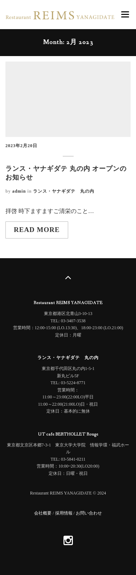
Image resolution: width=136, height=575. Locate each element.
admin (19, 191)
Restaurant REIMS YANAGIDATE (68, 303)
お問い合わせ (89, 513)
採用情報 (64, 513)
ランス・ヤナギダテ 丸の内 (63, 191)
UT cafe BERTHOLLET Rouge (68, 434)
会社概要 (42, 513)
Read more (37, 229)
